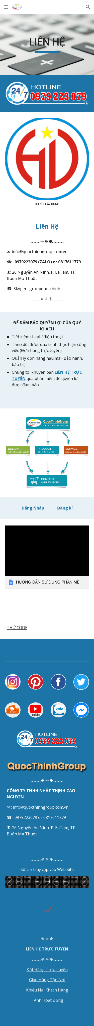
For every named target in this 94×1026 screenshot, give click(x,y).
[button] (6, 7)
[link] (47, 557)
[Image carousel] (47, 162)
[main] (47, 44)
